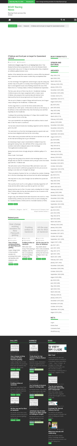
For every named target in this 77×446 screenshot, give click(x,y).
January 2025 (54, 122)
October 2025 (55, 96)
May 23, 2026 (12, 238)
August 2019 (54, 312)
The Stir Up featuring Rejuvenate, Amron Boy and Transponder (52, 380)
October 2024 (55, 131)
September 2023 (56, 169)
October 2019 (55, 306)
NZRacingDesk (21, 62)
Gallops (15, 204)
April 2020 (54, 289)
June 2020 (53, 283)
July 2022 (53, 210)
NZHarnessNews (34, 352)
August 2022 (54, 207)
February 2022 (55, 224)
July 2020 (53, 280)
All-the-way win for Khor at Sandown (42, 229)
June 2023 (53, 178)
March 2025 (54, 116)
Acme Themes (55, 443)
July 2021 (53, 245)
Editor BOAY (60, 353)
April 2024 (54, 148)
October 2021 (55, 236)
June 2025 (53, 107)
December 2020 (55, 265)
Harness (32, 367)
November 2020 (55, 268)
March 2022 (54, 221)
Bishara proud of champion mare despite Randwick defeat (40, 210)
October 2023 (55, 166)
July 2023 (53, 175)
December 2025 (55, 90)
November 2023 (55, 163)
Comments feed (55, 328)
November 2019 (55, 303)
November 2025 (55, 93)
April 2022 (54, 218)
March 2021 (54, 257)
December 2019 (55, 300)
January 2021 (54, 262)
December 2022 (55, 195)
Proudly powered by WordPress (27, 443)
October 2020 (55, 271)
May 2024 (53, 145)
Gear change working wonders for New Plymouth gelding (39, 1)
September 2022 (56, 204)
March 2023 (54, 186)
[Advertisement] (38, 40)
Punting (31, 369)
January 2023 (54, 192)
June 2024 (53, 142)
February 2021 (55, 259)
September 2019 (56, 309)
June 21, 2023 (61, 399)
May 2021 (53, 251)
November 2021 (55, 233)
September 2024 (56, 134)
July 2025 (53, 104)
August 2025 (54, 101)
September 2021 (56, 239)
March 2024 (54, 151)
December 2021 (55, 230)
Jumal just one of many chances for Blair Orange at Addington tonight (33, 399)
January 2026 (54, 87)
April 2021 (54, 254)
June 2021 (53, 248)
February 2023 (55, 189)
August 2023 (54, 172)
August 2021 (54, 242)
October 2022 (55, 201)
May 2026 (53, 75)
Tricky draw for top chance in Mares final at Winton (33, 348)
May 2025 (53, 110)
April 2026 (54, 78)
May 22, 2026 (42, 372)
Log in (52, 322)
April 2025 (54, 113)
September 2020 (56, 274)
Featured (11, 204)
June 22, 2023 (52, 353)
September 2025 (56, 99)
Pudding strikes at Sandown (63, 1)
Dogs (50, 374)
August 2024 (54, 137)
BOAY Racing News (15, 8)
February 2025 (55, 119)
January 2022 (54, 227)
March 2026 (54, 81)
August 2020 (54, 277)
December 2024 (55, 125)
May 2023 (53, 180)
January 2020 (54, 297)
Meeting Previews (39, 367)
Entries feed (54, 325)
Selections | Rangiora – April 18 (18, 209)
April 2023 (54, 183)
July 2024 (53, 140)
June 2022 (53, 213)
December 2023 (55, 160)
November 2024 (55, 128)
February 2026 (55, 84)
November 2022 (55, 198)
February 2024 (55, 154)
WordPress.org (55, 331)
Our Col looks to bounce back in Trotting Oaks (33, 375)
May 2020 (53, 286)
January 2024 (54, 157)
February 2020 (55, 295)
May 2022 (53, 216)
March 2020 (54, 292)
